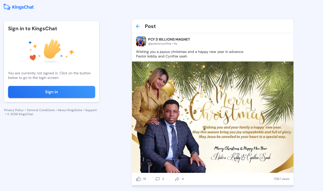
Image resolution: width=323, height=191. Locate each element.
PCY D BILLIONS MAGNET (169, 39)
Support (91, 110)
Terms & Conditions (41, 110)
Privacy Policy (14, 110)
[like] (138, 178)
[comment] (157, 178)
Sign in (51, 91)
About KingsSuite (70, 110)
